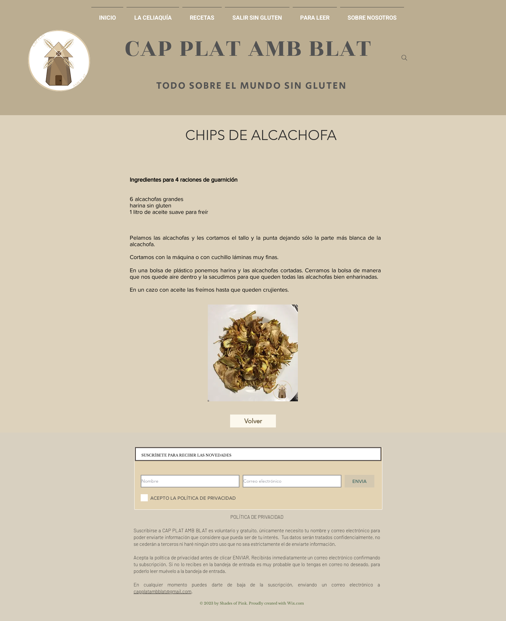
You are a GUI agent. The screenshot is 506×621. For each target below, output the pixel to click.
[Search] (404, 58)
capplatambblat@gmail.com (162, 591)
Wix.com (295, 603)
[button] (257, 15)
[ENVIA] (359, 481)
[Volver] (253, 421)
